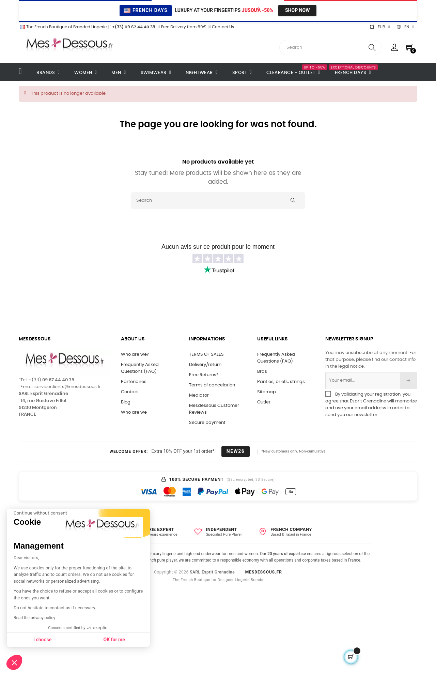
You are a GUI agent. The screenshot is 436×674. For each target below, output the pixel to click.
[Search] (218, 201)
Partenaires (133, 382)
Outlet (263, 402)
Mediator (199, 395)
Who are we (134, 412)
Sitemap (266, 392)
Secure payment (207, 422)
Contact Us (221, 27)
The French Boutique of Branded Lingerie (63, 27)
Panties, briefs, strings (281, 382)
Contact (130, 392)
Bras (262, 371)
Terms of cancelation (212, 385)
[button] (14, 662)
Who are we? (135, 354)
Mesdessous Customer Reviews (214, 409)
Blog (125, 402)
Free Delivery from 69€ (182, 27)
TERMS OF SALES (206, 354)
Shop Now (297, 10)
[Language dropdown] (405, 27)
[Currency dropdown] (379, 27)
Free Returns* (203, 375)
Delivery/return (205, 365)
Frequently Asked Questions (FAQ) (140, 368)
